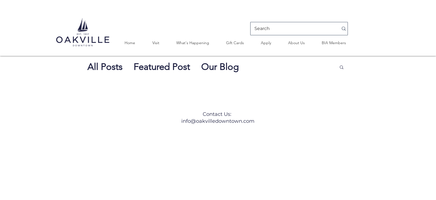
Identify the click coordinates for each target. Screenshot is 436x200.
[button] (156, 43)
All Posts (104, 67)
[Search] (292, 28)
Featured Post (161, 67)
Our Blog (220, 67)
